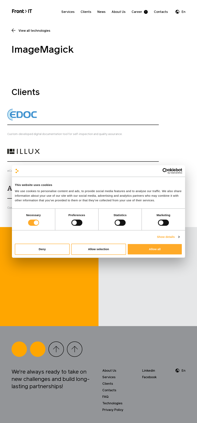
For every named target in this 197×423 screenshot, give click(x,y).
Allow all (155, 249)
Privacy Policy (112, 367)
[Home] (22, 11)
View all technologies (34, 30)
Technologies (112, 360)
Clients (86, 11)
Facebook (149, 334)
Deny (42, 249)
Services (67, 11)
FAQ (105, 354)
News (101, 11)
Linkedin (148, 328)
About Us (118, 11)
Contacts (161, 11)
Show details (166, 236)
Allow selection (98, 249)
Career (137, 11)
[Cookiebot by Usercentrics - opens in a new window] (165, 171)
